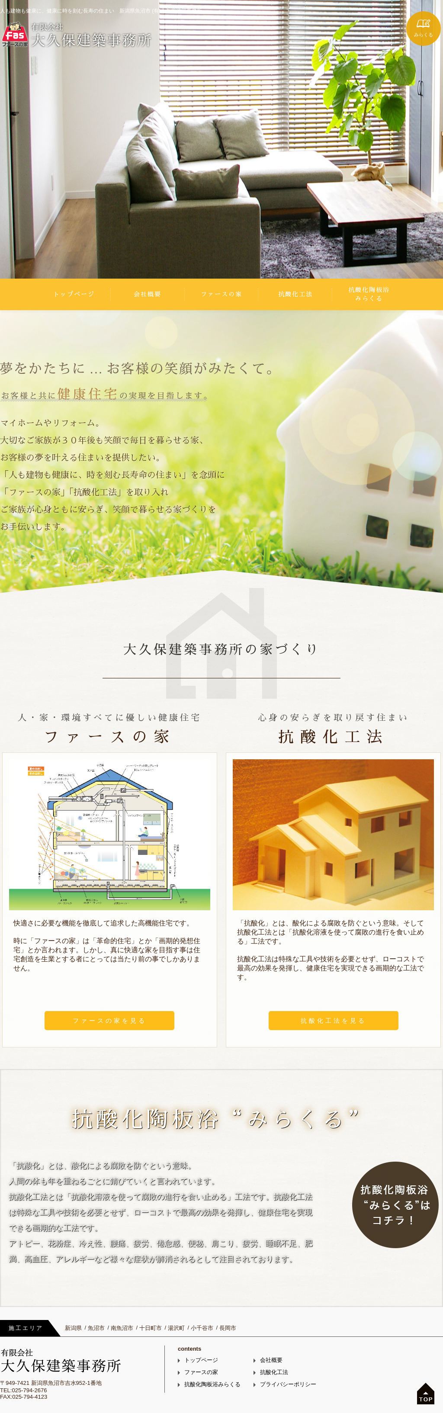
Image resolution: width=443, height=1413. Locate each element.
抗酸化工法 (295, 294)
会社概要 (147, 294)
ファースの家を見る (110, 1020)
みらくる (423, 34)
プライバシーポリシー (288, 1384)
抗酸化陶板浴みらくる (369, 294)
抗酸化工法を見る (333, 1020)
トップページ (74, 294)
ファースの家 (221, 294)
